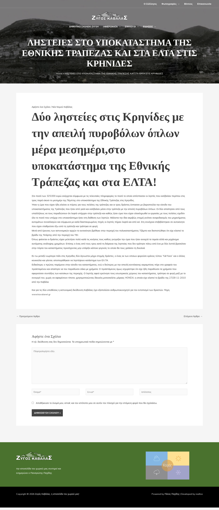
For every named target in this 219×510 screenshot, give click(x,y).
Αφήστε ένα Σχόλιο (41, 106)
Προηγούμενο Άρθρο (28, 316)
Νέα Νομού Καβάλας (64, 106)
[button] (178, 3)
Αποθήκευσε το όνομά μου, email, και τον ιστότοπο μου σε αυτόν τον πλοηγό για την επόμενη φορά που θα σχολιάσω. (96, 405)
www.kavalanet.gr (41, 294)
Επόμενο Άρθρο (193, 316)
